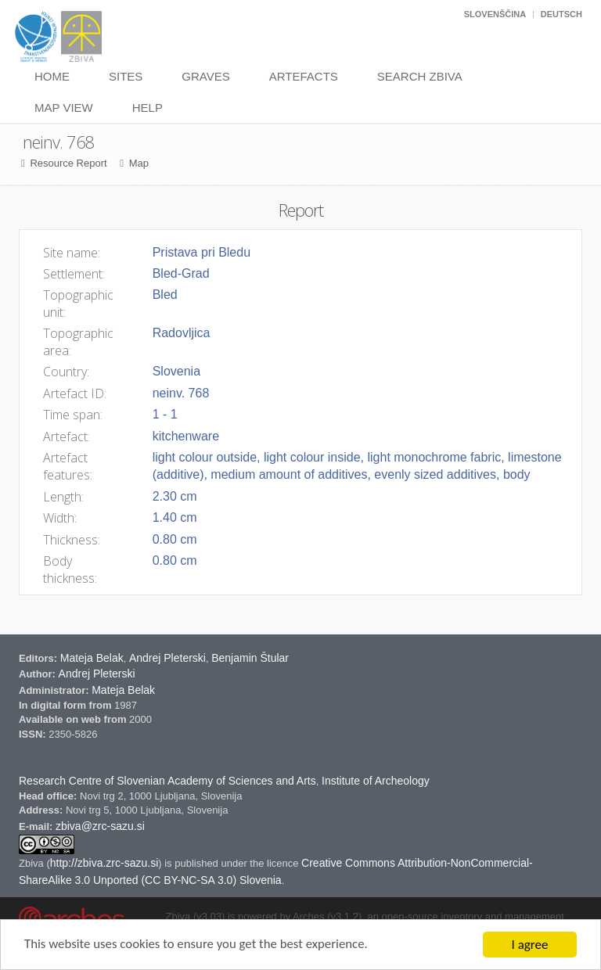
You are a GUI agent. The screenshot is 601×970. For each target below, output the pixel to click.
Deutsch (561, 14)
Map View (63, 107)
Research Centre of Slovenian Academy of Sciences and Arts (167, 780)
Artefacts (303, 76)
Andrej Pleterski (167, 658)
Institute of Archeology (376, 780)
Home (52, 76)
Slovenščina (495, 14)
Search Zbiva (419, 76)
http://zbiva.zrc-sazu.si (104, 863)
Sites (125, 76)
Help (147, 107)
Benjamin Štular (250, 658)
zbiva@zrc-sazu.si (100, 826)
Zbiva (32, 863)
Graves (205, 76)
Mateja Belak (92, 658)
